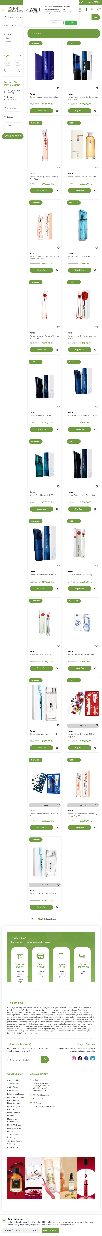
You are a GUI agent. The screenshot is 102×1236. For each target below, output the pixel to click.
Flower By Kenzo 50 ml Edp (41, 654)
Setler (8, 45)
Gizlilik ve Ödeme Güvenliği (14, 1142)
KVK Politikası (13, 1147)
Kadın (8, 38)
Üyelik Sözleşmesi (15, 1125)
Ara (95, 17)
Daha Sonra (55, 23)
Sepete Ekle (41, 111)
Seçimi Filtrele (12, 136)
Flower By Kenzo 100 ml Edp (80, 575)
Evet (71, 23)
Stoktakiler (10, 108)
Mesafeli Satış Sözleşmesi (13, 1120)
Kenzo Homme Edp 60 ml (40, 415)
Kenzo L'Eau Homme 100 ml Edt (81, 654)
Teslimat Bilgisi (13, 1083)
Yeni (7, 126)
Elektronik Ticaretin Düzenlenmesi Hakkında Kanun (15, 1100)
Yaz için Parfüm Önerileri (12, 91)
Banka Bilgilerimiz (14, 1090)
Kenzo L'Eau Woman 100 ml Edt (43, 734)
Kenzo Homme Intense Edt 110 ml (82, 415)
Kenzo (32, 94)
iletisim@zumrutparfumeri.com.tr (47, 1106)
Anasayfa (7, 25)
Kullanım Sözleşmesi (16, 1094)
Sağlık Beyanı (13, 1087)
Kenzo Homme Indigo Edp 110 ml (44, 97)
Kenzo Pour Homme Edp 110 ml (81, 495)
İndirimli (9, 117)
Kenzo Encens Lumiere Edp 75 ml (82, 176)
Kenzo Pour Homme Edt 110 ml (43, 575)
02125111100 (39, 1098)
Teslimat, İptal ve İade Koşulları (14, 1136)
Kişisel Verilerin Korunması (13, 1114)
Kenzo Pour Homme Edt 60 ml (42, 495)
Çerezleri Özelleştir (12, 1230)
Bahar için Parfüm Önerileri (12, 98)
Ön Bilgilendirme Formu (14, 1130)
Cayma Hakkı (13, 1080)
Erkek (8, 42)
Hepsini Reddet (31, 1230)
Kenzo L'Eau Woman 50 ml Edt (43, 893)
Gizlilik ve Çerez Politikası (14, 1107)
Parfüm (7, 34)
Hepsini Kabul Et (50, 1230)
